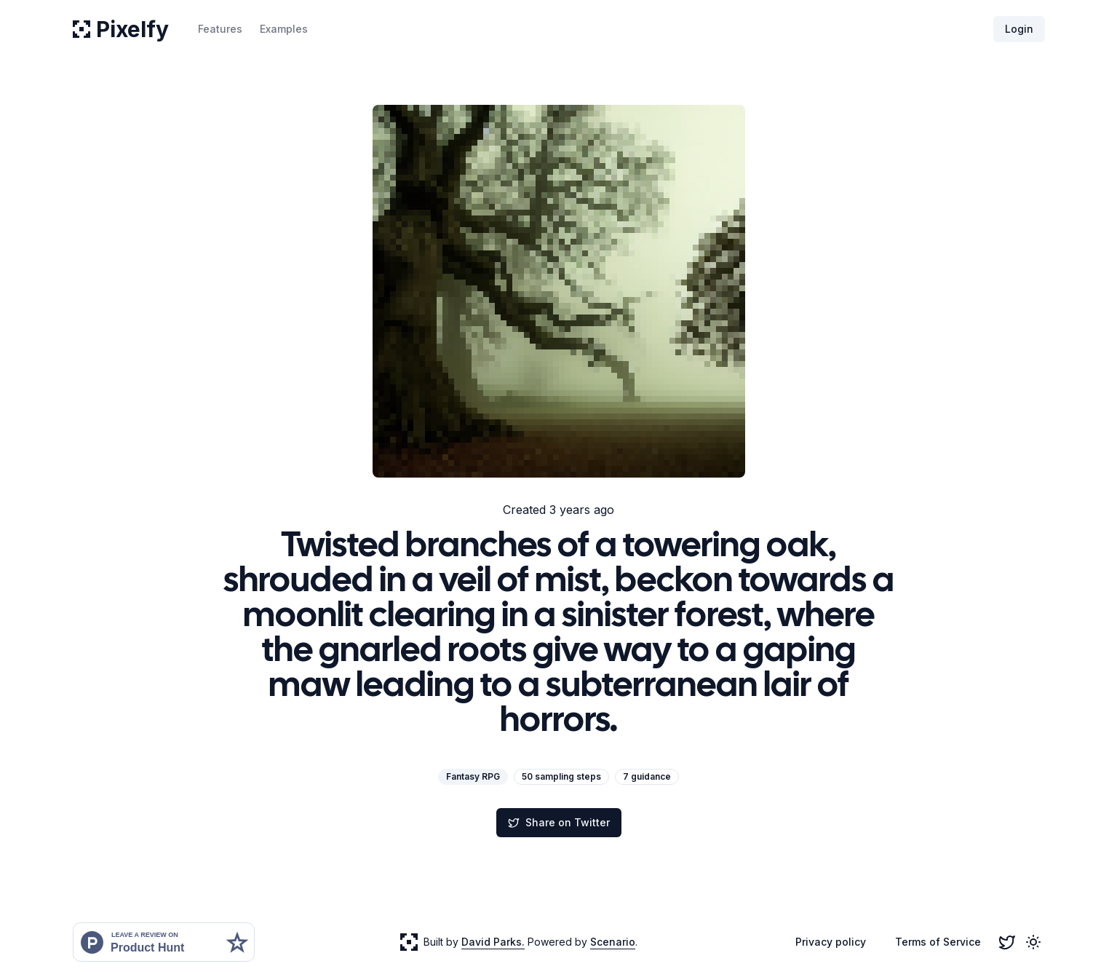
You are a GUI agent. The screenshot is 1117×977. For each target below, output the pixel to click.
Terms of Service (938, 942)
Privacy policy (830, 942)
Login (1019, 29)
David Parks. (493, 942)
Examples (284, 29)
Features (220, 29)
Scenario (612, 942)
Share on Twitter (559, 822)
